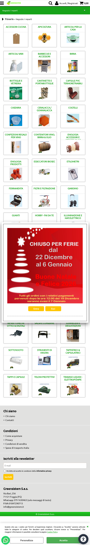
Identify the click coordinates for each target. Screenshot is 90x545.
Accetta (63, 540)
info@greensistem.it (13, 506)
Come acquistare (13, 435)
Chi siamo (10, 416)
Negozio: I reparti (10, 10)
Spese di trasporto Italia (17, 447)
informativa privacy (43, 471)
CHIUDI (87, 526)
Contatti (9, 420)
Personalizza (26, 540)
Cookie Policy (52, 532)
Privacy (9, 439)
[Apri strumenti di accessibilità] (83, 539)
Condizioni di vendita (16, 443)
